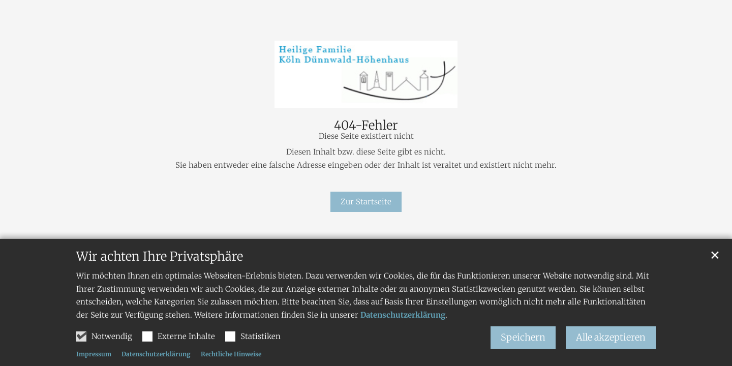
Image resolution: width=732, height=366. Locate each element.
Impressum (93, 361)
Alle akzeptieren (611, 345)
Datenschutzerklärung (402, 322)
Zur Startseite (366, 201)
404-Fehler (366, 125)
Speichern (523, 345)
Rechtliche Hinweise (231, 361)
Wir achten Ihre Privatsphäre (159, 264)
